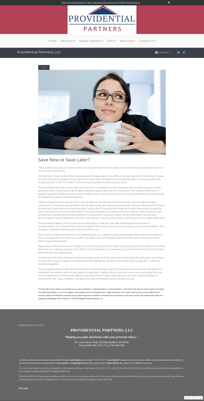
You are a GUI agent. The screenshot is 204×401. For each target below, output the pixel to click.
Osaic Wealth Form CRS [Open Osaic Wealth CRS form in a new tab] (31, 324)
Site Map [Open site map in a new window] (23, 388)
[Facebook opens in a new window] (184, 53)
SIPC (103, 359)
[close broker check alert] (169, 2)
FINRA (96, 359)
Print (44, 67)
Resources (126, 40)
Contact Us (146, 40)
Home (53, 40)
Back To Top (193, 397)
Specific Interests (90, 40)
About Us (67, 40)
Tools (110, 40)
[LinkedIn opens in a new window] (178, 53)
